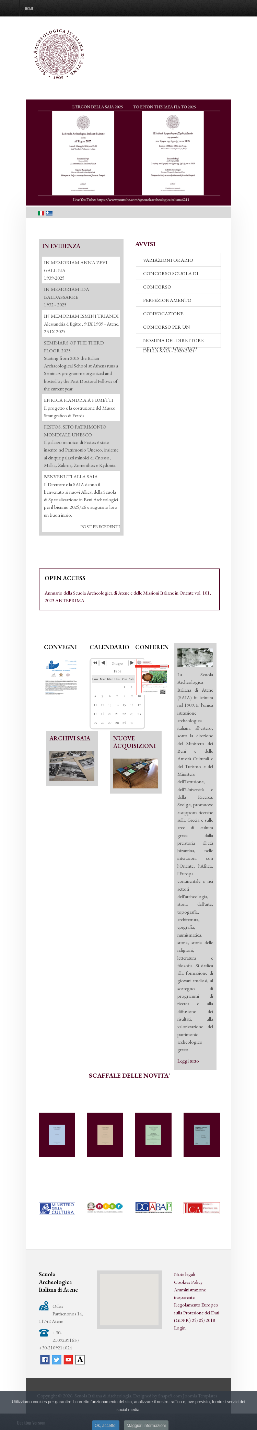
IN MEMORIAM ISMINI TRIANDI (81, 316)
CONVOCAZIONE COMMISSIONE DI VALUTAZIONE (164, 315)
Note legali (184, 1274)
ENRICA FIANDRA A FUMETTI (78, 400)
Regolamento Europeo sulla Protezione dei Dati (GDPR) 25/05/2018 (196, 1312)
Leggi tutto (188, 1060)
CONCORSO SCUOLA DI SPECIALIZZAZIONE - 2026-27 (175, 275)
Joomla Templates (200, 1395)
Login (180, 1327)
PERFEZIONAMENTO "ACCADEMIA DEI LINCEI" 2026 (178, 302)
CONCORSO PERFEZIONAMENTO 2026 (172, 288)
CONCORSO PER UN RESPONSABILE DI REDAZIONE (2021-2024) (170, 329)
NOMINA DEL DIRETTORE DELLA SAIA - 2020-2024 (173, 342)
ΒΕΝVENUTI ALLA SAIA (71, 476)
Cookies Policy (188, 1282)
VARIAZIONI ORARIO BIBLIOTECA (168, 262)
